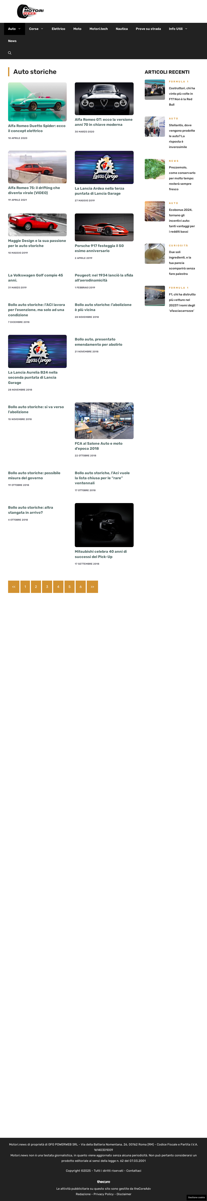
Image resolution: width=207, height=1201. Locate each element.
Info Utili (180, 29)
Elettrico (58, 29)
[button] (9, 53)
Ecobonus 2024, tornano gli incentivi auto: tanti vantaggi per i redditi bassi (182, 220)
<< (13, 587)
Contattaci (133, 1171)
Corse (38, 29)
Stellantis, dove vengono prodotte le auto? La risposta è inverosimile (182, 136)
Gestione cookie (196, 1197)
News (12, 41)
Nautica (122, 29)
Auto (16, 29)
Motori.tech (99, 29)
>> (92, 587)
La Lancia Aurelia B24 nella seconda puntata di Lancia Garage (33, 377)
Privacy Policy (104, 1194)
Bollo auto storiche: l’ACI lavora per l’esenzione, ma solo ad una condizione (36, 310)
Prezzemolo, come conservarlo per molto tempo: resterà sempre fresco (182, 178)
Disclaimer (124, 1194)
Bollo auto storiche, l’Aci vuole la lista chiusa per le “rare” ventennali (102, 478)
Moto (77, 29)
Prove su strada (148, 29)
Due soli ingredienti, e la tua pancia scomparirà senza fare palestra (182, 263)
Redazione (83, 1194)
